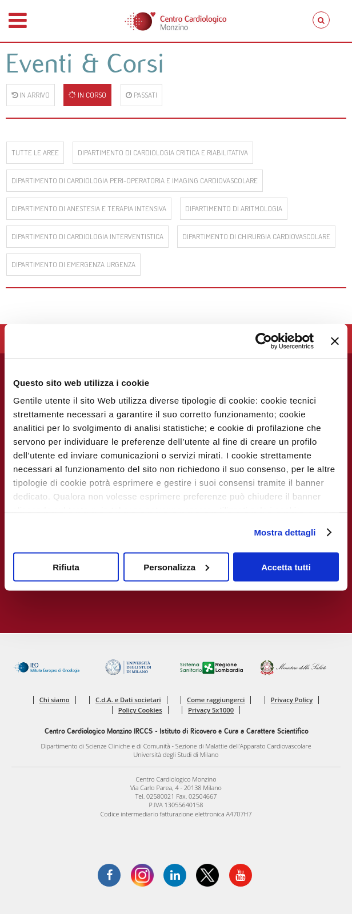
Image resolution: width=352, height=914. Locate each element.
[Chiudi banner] (335, 341)
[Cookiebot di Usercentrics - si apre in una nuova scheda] (264, 340)
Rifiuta (66, 566)
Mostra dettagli (284, 532)
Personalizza (176, 566)
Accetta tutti (286, 566)
